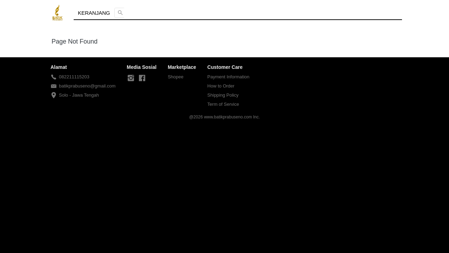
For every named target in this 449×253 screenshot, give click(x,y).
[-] (131, 78)
